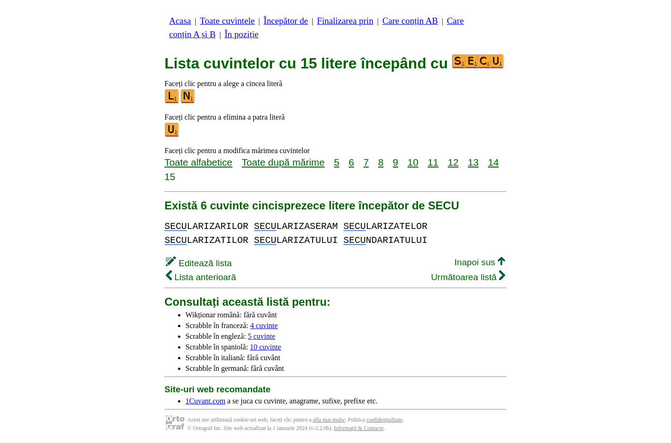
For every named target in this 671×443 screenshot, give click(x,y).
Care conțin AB (410, 21)
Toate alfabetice (198, 162)
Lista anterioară (201, 277)
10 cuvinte (265, 347)
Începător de (286, 21)
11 (433, 162)
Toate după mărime (283, 162)
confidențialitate (384, 419)
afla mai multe (329, 419)
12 (453, 162)
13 (473, 162)
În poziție (242, 34)
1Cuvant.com (205, 401)
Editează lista (199, 263)
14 (493, 162)
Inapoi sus (479, 262)
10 (413, 162)
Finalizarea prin (345, 21)
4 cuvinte (264, 325)
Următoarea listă (468, 277)
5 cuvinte (261, 336)
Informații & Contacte (359, 428)
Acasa (180, 21)
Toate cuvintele (227, 21)
